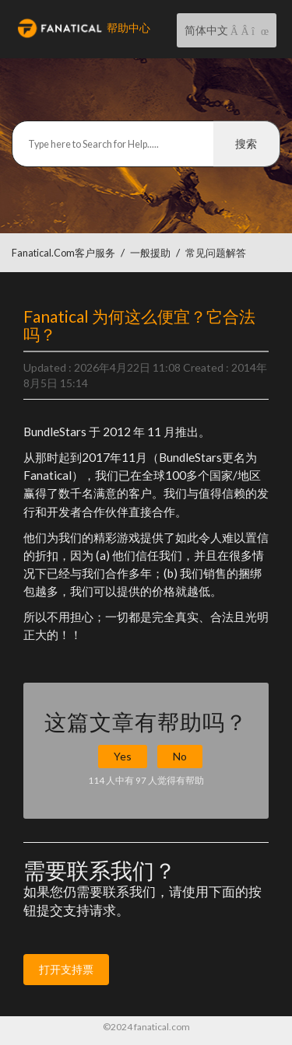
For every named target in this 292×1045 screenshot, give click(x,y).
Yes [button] (123, 756)
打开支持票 (66, 969)
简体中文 (207, 30)
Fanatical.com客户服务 (63, 253)
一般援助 (150, 253)
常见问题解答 (215, 253)
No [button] (180, 756)
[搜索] (146, 144)
